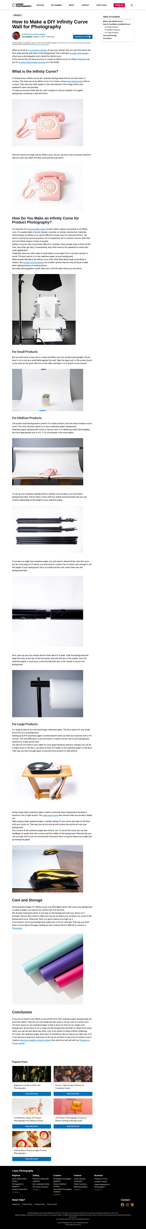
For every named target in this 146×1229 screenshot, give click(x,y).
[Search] (132, 5)
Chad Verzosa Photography (34, 34)
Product (18, 15)
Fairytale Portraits (100, 1182)
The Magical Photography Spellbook (62, 1180)
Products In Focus (100, 1179)
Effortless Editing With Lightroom (41, 1180)
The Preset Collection (40, 1187)
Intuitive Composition (19, 1189)
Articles (40, 5)
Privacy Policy (40, 1204)
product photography (79, 53)
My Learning (56, 5)
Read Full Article (31, 1094)
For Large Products (111, 33)
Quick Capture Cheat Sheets (19, 1180)
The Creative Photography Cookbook (62, 1190)
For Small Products (111, 27)
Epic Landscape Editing (41, 1184)
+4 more (78, 1190)
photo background (75, 81)
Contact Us (16, 1204)
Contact (85, 5)
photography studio (37, 229)
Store (119, 5)
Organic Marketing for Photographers (102, 1186)
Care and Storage (110, 35)
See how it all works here (42, 44)
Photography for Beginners (18, 1185)
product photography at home (32, 62)
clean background (50, 815)
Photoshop (17, 928)
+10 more (57, 1195)
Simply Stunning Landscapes (79, 1180)
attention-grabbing (28, 1040)
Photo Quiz (101, 5)
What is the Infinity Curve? (113, 21)
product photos (44, 1040)
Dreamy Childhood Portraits (59, 1185)
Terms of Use (52, 1204)
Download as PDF (83, 37)
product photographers (33, 262)
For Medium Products (112, 30)
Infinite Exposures (80, 1184)
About (71, 5)
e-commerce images (37, 50)
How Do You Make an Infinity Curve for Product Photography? (117, 24)
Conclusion (107, 38)
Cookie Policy (27, 1204)
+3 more (98, 1190)
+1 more (16, 1192)
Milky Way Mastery (80, 1187)
